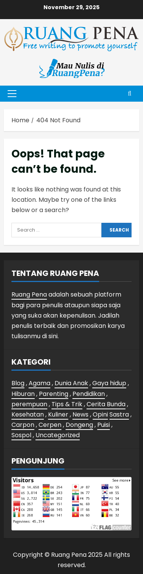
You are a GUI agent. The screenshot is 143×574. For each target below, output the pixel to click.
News (80, 414)
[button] (12, 94)
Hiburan (23, 393)
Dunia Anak (71, 383)
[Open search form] (130, 93)
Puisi (103, 424)
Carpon (22, 424)
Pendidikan (88, 393)
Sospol (21, 435)
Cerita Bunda (106, 404)
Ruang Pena (29, 294)
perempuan (29, 404)
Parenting (53, 393)
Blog (17, 383)
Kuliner (58, 414)
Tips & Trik (66, 404)
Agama (39, 383)
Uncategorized (57, 435)
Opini (100, 414)
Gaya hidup (109, 383)
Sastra (119, 414)
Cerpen (50, 424)
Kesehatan (27, 414)
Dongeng (79, 424)
